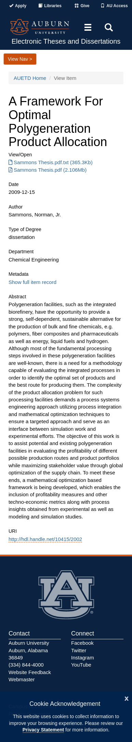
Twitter (78, 650)
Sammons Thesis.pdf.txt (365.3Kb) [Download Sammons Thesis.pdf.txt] (51, 162)
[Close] (126, 697)
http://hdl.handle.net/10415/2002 (45, 539)
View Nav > (20, 59)
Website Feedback (30, 672)
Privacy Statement (43, 729)
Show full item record (32, 282)
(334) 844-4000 (26, 665)
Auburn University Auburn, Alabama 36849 (29, 650)
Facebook (82, 643)
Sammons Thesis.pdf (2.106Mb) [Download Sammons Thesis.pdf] (48, 170)
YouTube (81, 665)
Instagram (82, 657)
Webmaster (22, 679)
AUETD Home (30, 78)
